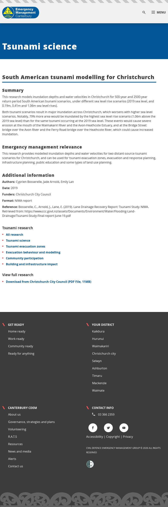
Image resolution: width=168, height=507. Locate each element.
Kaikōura (98, 331)
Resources (15, 444)
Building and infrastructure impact (32, 264)
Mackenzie (99, 383)
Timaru (97, 376)
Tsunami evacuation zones (25, 246)
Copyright (113, 437)
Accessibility (94, 437)
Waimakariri (100, 346)
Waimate (98, 390)
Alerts (12, 459)
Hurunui (98, 339)
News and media (19, 451)
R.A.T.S (12, 437)
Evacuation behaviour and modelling (33, 252)
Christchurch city (104, 353)
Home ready (16, 331)
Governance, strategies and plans (31, 422)
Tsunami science (18, 240)
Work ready (16, 339)
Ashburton (99, 368)
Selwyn (97, 361)
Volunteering (17, 429)
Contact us (15, 466)
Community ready (20, 346)
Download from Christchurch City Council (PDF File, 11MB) (48, 282)
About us (14, 414)
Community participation (25, 258)
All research (14, 235)
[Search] (144, 12)
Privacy (128, 437)
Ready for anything (21, 353)
